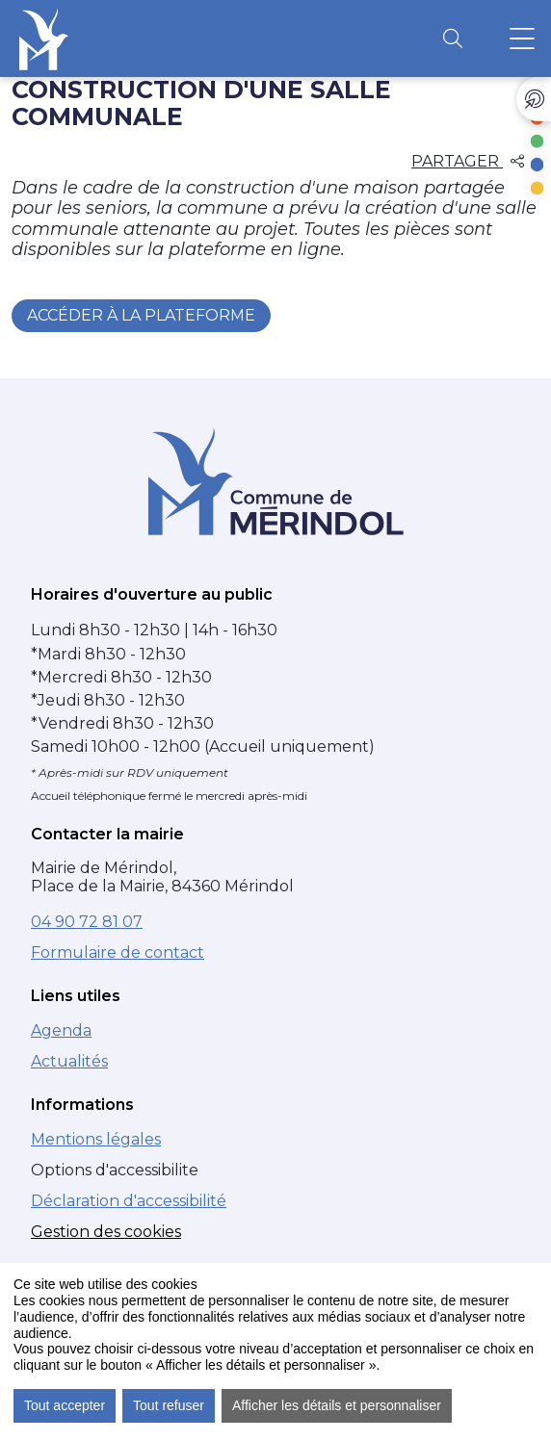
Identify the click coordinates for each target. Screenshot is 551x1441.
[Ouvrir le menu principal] (522, 38)
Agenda (61, 1030)
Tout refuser (168, 1405)
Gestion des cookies (106, 1231)
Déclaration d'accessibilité (128, 1201)
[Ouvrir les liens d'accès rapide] (533, 99)
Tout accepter (64, 1405)
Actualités (69, 1061)
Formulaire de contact (117, 952)
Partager (467, 161)
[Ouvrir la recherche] (453, 38)
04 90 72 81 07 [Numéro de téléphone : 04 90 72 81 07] (87, 922)
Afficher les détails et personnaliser (336, 1405)
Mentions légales (96, 1139)
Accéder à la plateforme (141, 315)
